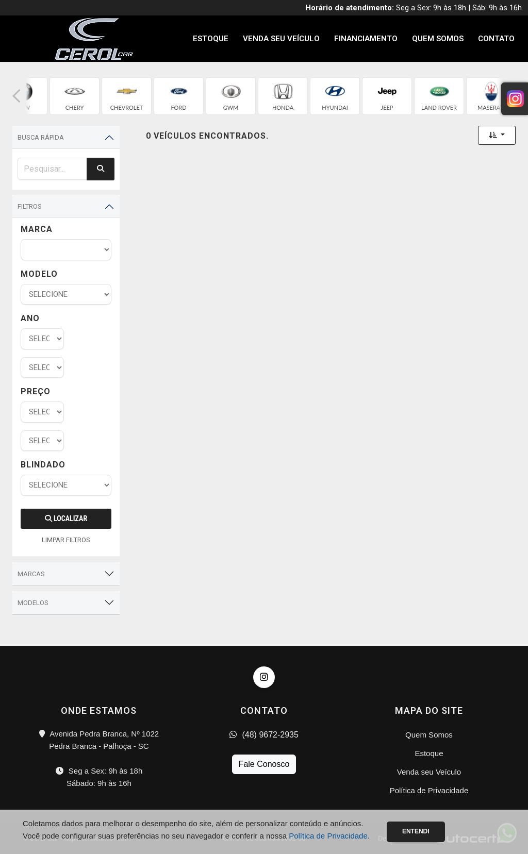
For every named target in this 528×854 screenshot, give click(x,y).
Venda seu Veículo (281, 38)
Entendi (416, 831)
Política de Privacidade (429, 790)
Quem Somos (438, 38)
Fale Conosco (264, 764)
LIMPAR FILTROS (66, 540)
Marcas (31, 574)
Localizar (66, 518)
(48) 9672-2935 (264, 734)
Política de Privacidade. (329, 835)
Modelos (33, 603)
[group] (75, 96)
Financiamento (366, 38)
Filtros (30, 206)
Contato (496, 38)
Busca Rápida (41, 137)
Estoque (210, 38)
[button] (16, 96)
